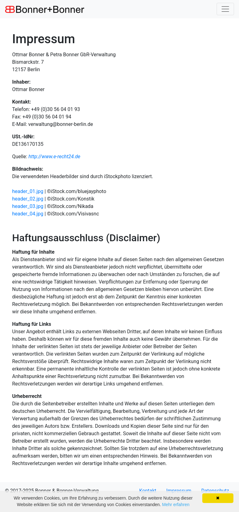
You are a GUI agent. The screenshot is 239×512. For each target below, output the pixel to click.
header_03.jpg (27, 206)
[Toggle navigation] (225, 9)
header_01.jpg (27, 191)
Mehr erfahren (176, 504)
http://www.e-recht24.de (54, 156)
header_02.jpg (27, 199)
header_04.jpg (27, 214)
